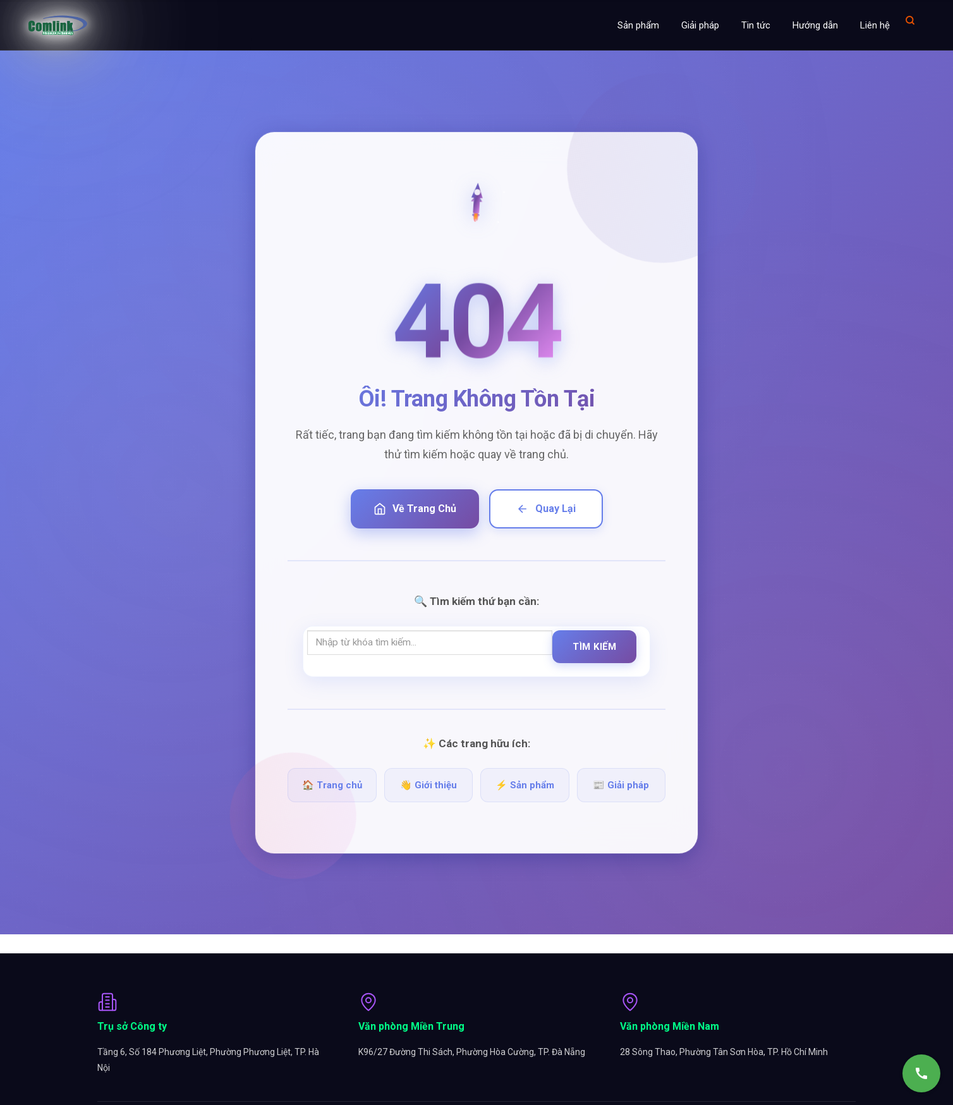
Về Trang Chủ (414, 509)
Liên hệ (875, 25)
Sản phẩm (638, 25)
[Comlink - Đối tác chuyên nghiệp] (57, 25)
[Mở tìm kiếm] (910, 20)
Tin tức (755, 25)
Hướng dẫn (815, 25)
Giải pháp (700, 25)
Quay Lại (546, 509)
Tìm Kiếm (594, 646)
